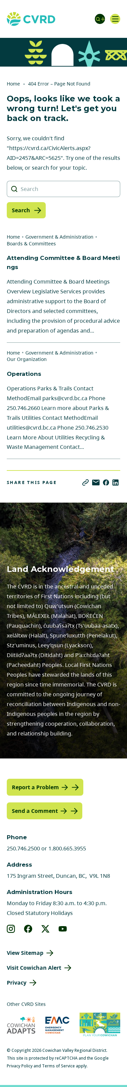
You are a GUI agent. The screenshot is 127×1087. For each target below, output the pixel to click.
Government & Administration (59, 237)
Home (13, 83)
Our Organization (27, 359)
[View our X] (45, 929)
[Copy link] (85, 482)
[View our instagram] (11, 929)
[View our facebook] (28, 929)
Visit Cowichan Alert (34, 967)
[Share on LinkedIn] (115, 482)
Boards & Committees (31, 243)
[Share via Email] (95, 482)
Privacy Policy (20, 1066)
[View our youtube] (63, 929)
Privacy (16, 982)
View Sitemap (25, 953)
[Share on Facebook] (106, 482)
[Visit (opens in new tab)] (100, 1025)
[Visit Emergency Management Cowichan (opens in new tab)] (57, 1025)
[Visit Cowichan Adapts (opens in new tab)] (21, 1025)
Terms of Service (58, 1066)
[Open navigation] (115, 19)
